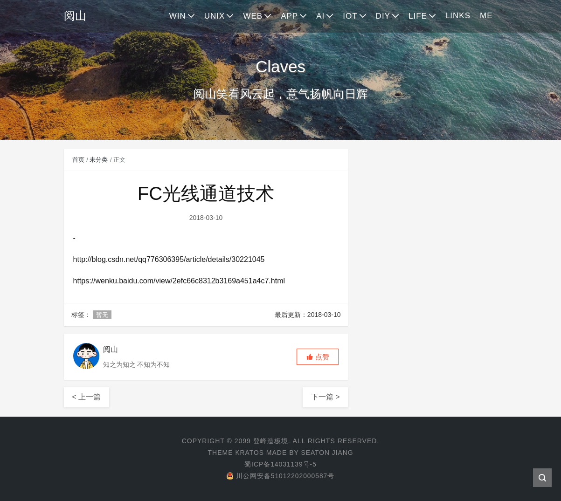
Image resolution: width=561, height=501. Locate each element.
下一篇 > (325, 397)
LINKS (458, 15)
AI (320, 16)
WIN (177, 16)
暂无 (102, 314)
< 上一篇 (86, 397)
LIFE (418, 16)
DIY (383, 16)
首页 (78, 159)
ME (486, 15)
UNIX (214, 16)
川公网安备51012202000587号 (280, 476)
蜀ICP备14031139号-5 (280, 464)
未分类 (99, 159)
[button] (318, 357)
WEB (253, 16)
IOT (350, 16)
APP (289, 16)
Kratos (249, 452)
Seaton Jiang (327, 452)
